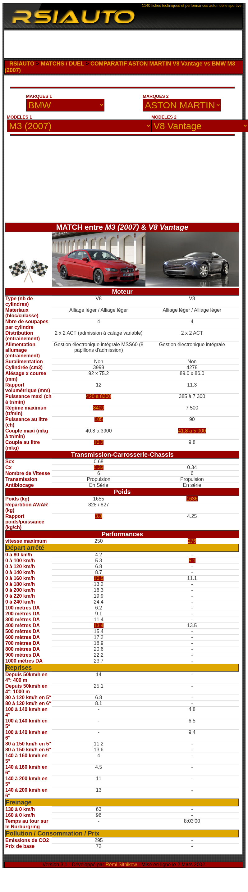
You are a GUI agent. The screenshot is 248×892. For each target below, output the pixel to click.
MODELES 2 (164, 117)
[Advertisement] (123, 44)
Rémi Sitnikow (121, 864)
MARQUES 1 (39, 96)
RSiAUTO (22, 64)
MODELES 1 (19, 117)
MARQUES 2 (155, 96)
